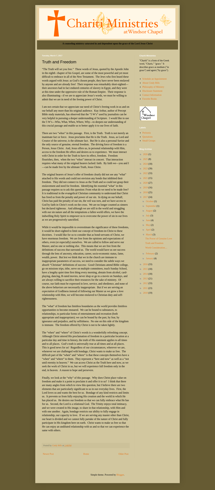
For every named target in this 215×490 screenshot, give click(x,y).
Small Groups (148, 140)
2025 (145, 159)
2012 (145, 283)
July (148, 215)
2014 (145, 274)
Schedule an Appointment (154, 79)
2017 (145, 197)
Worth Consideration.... (156, 247)
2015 (145, 269)
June (148, 220)
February (150, 253)
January (150, 258)
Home (86, 454)
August (149, 210)
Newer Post (48, 454)
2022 (145, 173)
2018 (145, 192)
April (148, 229)
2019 (145, 187)
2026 (145, 154)
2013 (145, 278)
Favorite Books (149, 99)
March (149, 234)
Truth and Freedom (154, 243)
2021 (145, 178)
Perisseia (146, 133)
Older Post (124, 454)
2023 (145, 168)
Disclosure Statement (152, 91)
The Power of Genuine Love (158, 238)
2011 (145, 288)
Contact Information (152, 95)
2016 (145, 264)
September (151, 206)
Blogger (120, 475)
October (150, 201)
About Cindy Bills (151, 83)
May (148, 225)
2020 (145, 183)
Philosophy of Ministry (153, 87)
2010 (145, 293)
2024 (145, 164)
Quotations (147, 137)
